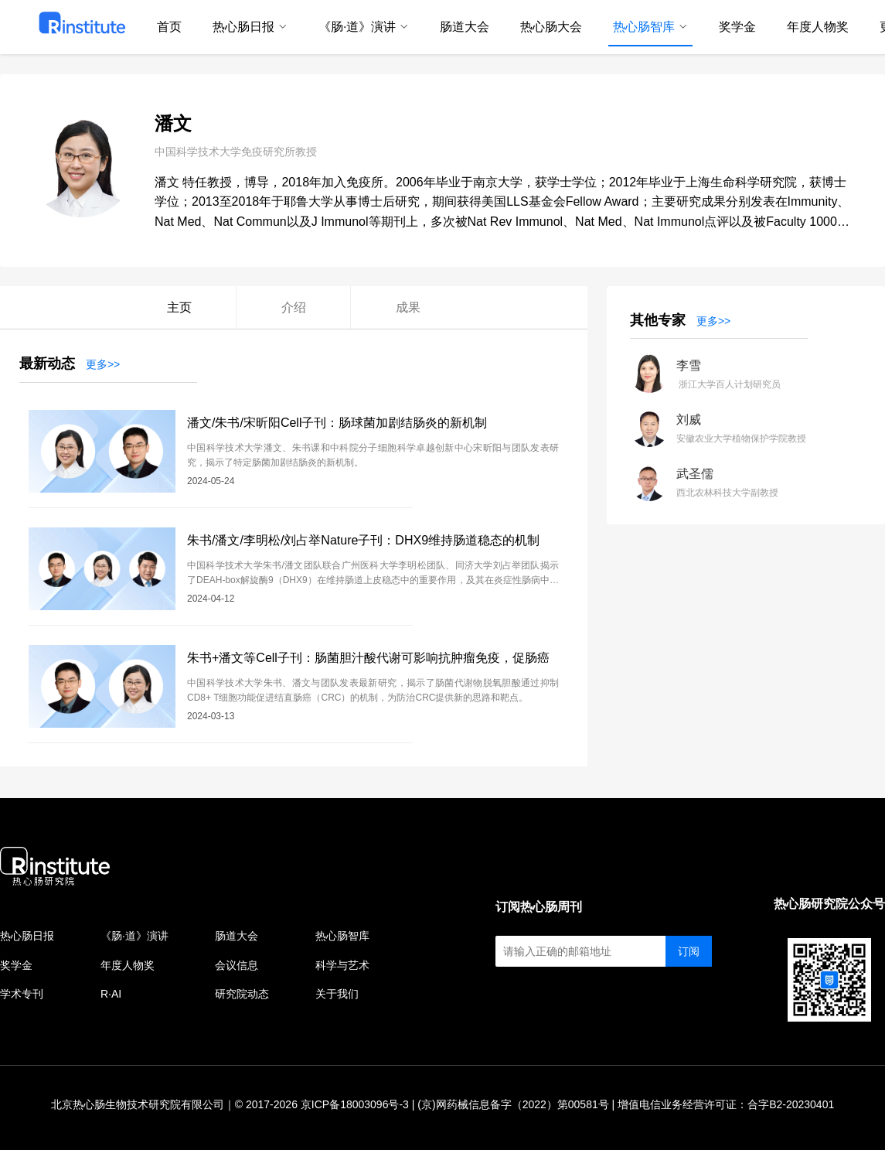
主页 (179, 307)
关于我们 (337, 994)
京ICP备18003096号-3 (355, 1104)
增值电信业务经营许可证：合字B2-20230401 (726, 1104)
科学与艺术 (342, 965)
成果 (408, 307)
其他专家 (658, 320)
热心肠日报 (27, 936)
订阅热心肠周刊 (538, 906)
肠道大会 (236, 936)
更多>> (103, 364)
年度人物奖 (127, 965)
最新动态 (47, 363)
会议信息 (236, 965)
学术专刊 (21, 994)
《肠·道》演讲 (134, 936)
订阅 (688, 951)
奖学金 (16, 965)
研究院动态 (242, 994)
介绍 (293, 307)
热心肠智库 (342, 936)
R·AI (110, 994)
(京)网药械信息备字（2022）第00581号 (512, 1104)
